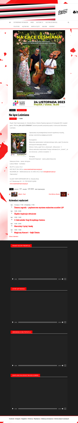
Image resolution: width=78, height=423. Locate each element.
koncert (16, 189)
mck (20, 189)
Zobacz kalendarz (13, 236)
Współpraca (37, 419)
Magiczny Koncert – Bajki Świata (27, 232)
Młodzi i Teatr (22, 194)
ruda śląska (31, 189)
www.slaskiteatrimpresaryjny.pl (33, 169)
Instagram (17, 419)
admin (21, 118)
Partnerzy (30, 419)
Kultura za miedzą (21, 110)
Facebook (11, 419)
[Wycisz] (62, 279)
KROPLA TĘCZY (35, 26)
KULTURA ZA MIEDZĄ (51, 22)
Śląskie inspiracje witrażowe (25, 214)
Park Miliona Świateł (54, 194)
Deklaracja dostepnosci (47, 419)
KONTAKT (52, 26)
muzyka (25, 189)
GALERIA (44, 26)
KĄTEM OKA (25, 26)
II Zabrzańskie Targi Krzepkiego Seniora (29, 220)
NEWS (32, 22)
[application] (39, 265)
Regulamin (24, 419)
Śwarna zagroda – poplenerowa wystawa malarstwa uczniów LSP (39, 207)
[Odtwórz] (13, 279)
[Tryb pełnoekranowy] (65, 279)
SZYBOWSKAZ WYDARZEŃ (21, 22)
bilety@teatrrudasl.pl (49, 172)
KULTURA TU (39, 22)
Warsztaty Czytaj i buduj (23, 226)
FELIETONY (17, 26)
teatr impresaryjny (40, 189)
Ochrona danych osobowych (61, 419)
